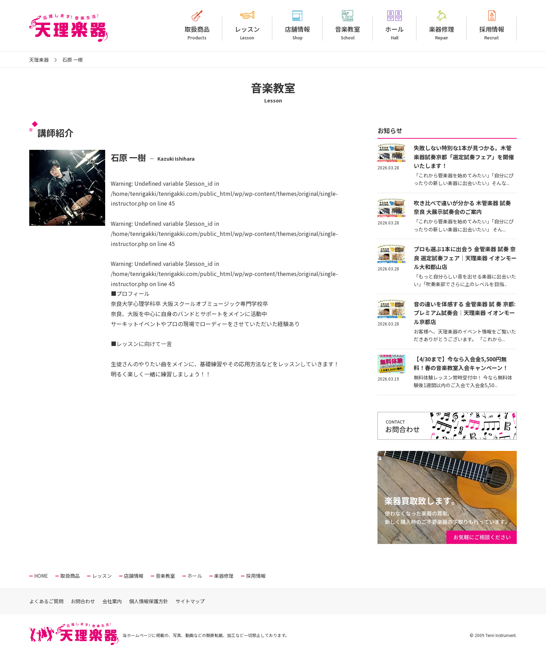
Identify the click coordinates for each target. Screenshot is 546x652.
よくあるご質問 (46, 601)
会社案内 (112, 601)
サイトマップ (190, 601)
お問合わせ (83, 601)
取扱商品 (197, 32)
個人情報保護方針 (148, 601)
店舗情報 (297, 32)
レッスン (247, 32)
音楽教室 (347, 32)
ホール (394, 32)
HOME (41, 575)
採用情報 (491, 32)
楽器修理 (441, 32)
